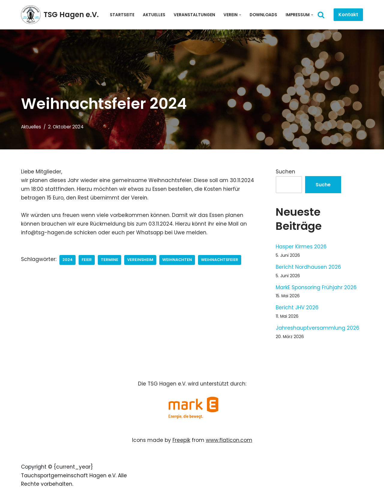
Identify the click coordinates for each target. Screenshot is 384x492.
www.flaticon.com (229, 440)
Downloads (263, 15)
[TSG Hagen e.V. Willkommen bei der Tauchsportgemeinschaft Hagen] (60, 14)
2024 (67, 259)
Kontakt (348, 14)
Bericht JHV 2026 (297, 307)
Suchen (285, 171)
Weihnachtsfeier (219, 259)
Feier (87, 259)
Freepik (181, 440)
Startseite (122, 15)
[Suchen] (321, 14)
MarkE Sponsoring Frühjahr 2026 (316, 287)
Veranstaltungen (194, 15)
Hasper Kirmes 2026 (301, 246)
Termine (109, 259)
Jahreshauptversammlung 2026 (317, 328)
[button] (240, 15)
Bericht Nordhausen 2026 (308, 267)
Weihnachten (177, 259)
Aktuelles (154, 15)
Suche (323, 184)
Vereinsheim (140, 259)
